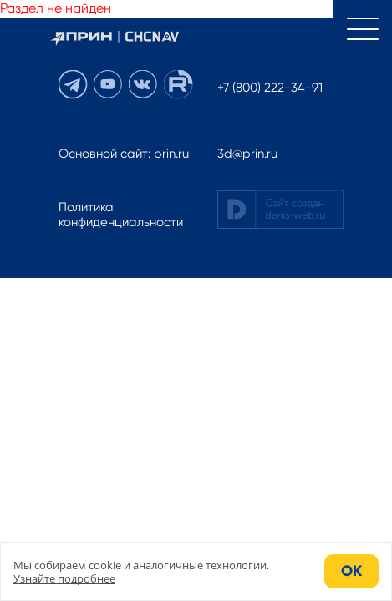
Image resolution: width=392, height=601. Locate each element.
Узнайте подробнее (64, 578)
